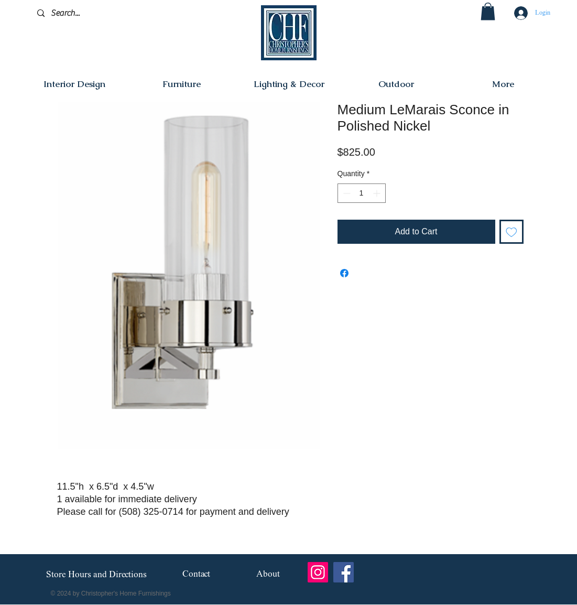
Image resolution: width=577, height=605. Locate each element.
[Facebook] (343, 572)
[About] (268, 575)
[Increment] (377, 193)
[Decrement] (345, 193)
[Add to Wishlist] (511, 232)
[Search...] (87, 13)
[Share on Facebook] (344, 273)
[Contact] (196, 575)
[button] (488, 11)
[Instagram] (318, 572)
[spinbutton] (361, 193)
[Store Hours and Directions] (96, 575)
